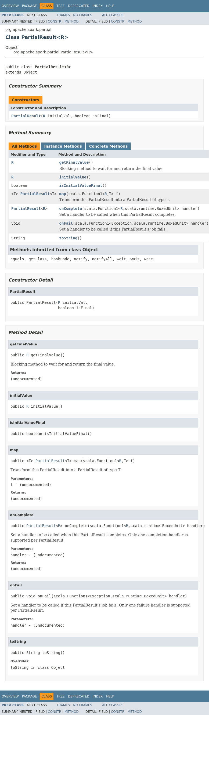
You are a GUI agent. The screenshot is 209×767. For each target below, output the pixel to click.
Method (71, 21)
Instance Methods (63, 146)
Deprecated (78, 6)
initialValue (73, 177)
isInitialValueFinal (80, 185)
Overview (10, 6)
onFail (66, 223)
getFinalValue (74, 162)
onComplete (70, 208)
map (62, 194)
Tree (60, 6)
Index (98, 6)
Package (29, 6)
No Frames (82, 15)
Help (110, 6)
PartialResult (26, 116)
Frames (63, 15)
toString (68, 238)
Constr (54, 21)
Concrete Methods (108, 146)
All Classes (112, 15)
